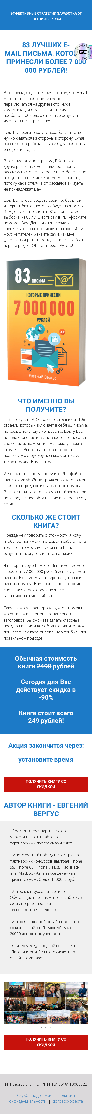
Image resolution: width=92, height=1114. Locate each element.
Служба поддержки (34, 1095)
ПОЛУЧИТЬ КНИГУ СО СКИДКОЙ (46, 784)
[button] (8, 1003)
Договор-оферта (68, 1101)
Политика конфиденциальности (41, 1098)
